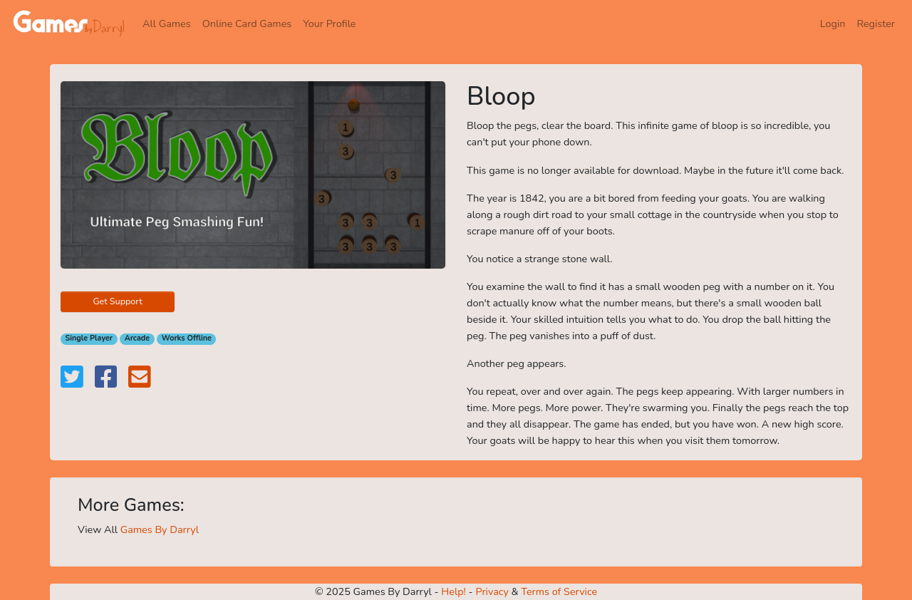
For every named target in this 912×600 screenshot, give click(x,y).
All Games (166, 23)
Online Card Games (247, 23)
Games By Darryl (159, 529)
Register (875, 23)
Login (833, 23)
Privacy (491, 591)
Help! (453, 591)
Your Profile (329, 23)
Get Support (117, 301)
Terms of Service (559, 591)
